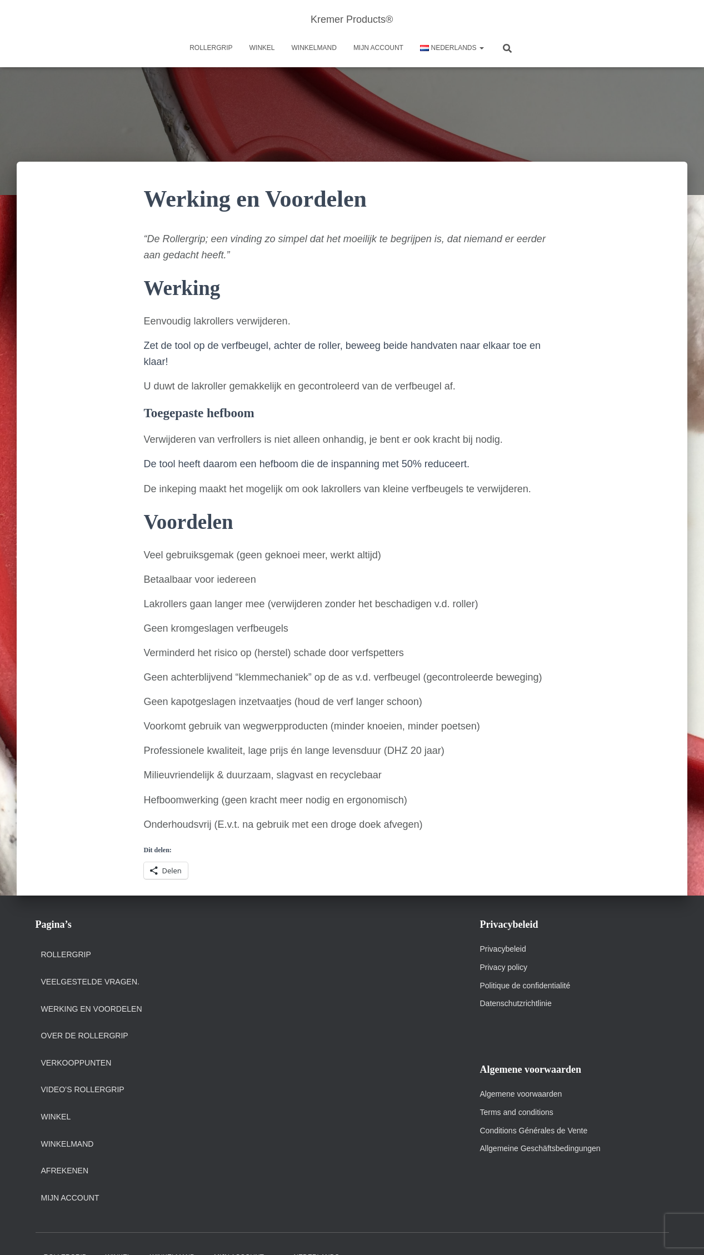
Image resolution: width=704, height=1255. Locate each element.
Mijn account (378, 48)
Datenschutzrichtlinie (516, 1003)
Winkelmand (314, 48)
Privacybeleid (503, 948)
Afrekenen (65, 1170)
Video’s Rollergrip (82, 1089)
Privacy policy (504, 967)
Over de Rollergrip (84, 1035)
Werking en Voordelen (91, 1008)
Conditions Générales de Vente (534, 1130)
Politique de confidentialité (525, 985)
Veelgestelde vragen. (90, 981)
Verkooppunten (76, 1062)
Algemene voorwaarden (521, 1093)
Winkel (262, 48)
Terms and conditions (518, 1112)
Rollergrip (210, 48)
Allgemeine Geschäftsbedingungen (540, 1148)
